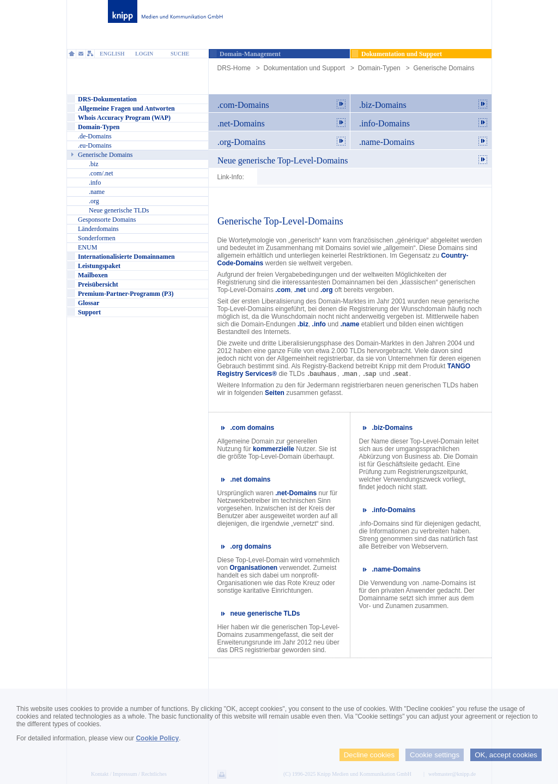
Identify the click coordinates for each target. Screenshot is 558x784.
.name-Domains (396, 569)
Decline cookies (369, 755)
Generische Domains (443, 68)
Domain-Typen (379, 68)
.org (326, 290)
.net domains (251, 479)
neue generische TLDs (265, 613)
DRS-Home (234, 68)
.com (282, 290)
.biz (303, 324)
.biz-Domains (392, 427)
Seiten (274, 393)
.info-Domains (394, 510)
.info (319, 324)
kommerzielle (273, 449)
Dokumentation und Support (304, 68)
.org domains (251, 546)
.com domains (253, 427)
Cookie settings (434, 755)
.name (350, 324)
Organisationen (253, 568)
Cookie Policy (157, 738)
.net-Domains (296, 493)
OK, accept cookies (506, 755)
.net (300, 290)
